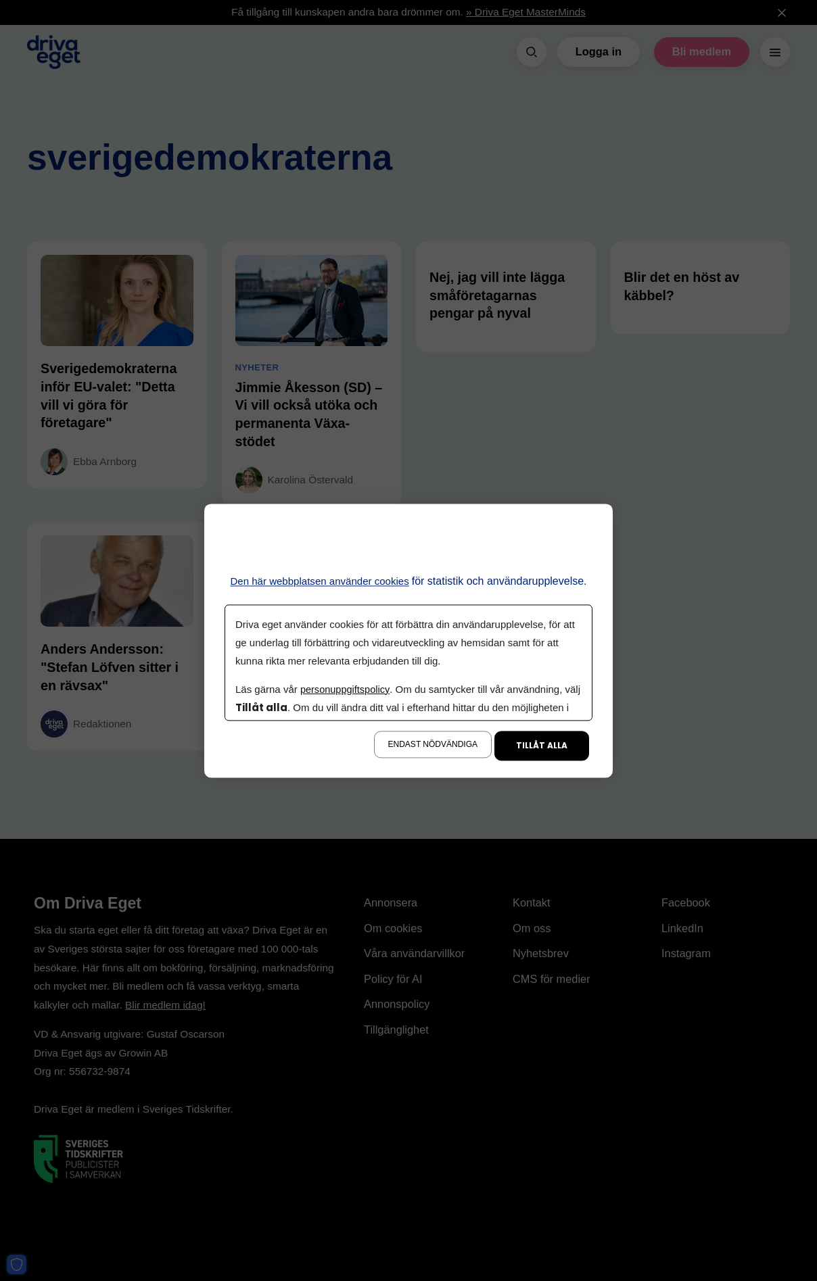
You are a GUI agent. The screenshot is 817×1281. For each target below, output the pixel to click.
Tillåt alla (541, 745)
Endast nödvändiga (432, 744)
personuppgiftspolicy (346, 689)
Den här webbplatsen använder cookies (320, 581)
